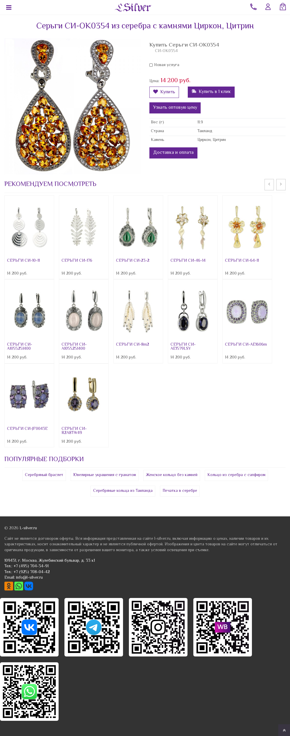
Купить (164, 92)
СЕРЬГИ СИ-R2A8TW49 (74, 431)
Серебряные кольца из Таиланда (123, 491)
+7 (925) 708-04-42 (31, 572)
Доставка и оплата (173, 152)
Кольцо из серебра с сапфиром (236, 475)
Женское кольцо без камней (171, 475)
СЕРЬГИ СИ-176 (77, 261)
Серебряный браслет (44, 475)
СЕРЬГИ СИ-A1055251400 (19, 347)
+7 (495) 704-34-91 (31, 566)
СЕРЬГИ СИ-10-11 (23, 261)
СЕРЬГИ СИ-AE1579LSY (183, 347)
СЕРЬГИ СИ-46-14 (188, 261)
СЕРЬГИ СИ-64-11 (242, 261)
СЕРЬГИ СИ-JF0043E (27, 429)
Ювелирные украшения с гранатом (104, 475)
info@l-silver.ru (29, 578)
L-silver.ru (28, 528)
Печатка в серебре (180, 491)
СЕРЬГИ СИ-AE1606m (246, 345)
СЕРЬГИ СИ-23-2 (132, 261)
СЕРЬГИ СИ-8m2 (132, 345)
